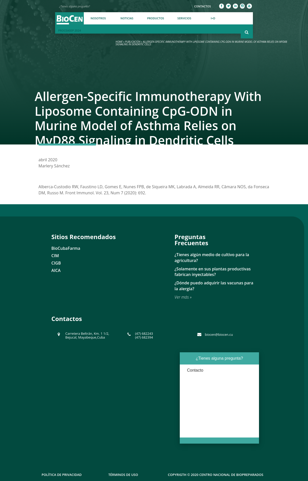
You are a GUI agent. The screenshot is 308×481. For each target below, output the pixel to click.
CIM (55, 255)
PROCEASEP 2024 (69, 30)
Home (119, 41)
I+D (213, 18)
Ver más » (182, 297)
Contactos (202, 6)
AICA (55, 270)
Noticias (127, 18)
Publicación (132, 41)
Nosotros (98, 18)
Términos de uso (123, 474)
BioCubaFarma (65, 248)
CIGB (56, 263)
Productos (155, 18)
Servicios (184, 18)
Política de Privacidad (62, 474)
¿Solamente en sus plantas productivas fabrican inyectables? (212, 272)
